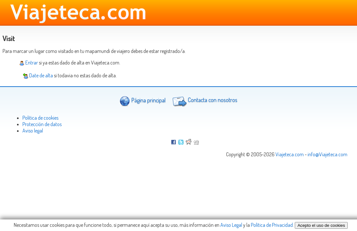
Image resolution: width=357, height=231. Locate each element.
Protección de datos (42, 124)
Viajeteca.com (290, 154)
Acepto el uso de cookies (321, 225)
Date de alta (38, 75)
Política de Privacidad (272, 225)
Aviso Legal (231, 225)
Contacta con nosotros (204, 101)
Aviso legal (32, 130)
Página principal (143, 101)
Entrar (28, 62)
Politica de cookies (40, 118)
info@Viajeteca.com (327, 154)
